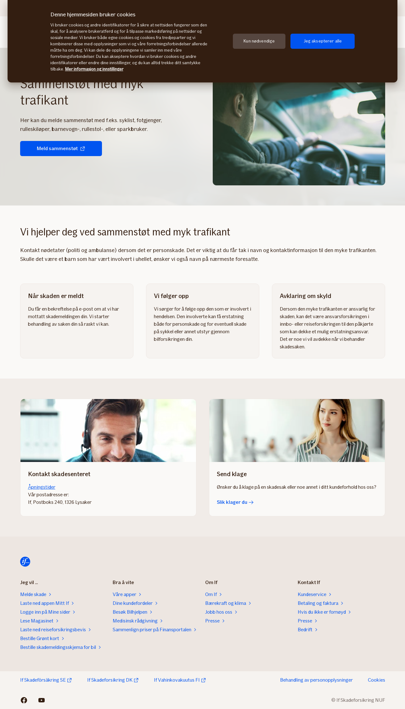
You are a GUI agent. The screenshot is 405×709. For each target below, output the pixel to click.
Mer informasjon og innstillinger (94, 69)
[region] (202, 41)
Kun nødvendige (259, 41)
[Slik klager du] (297, 430)
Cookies (376, 680)
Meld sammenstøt (61, 148)
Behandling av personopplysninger (316, 680)
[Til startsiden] (25, 562)
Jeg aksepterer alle (323, 41)
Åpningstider (41, 487)
